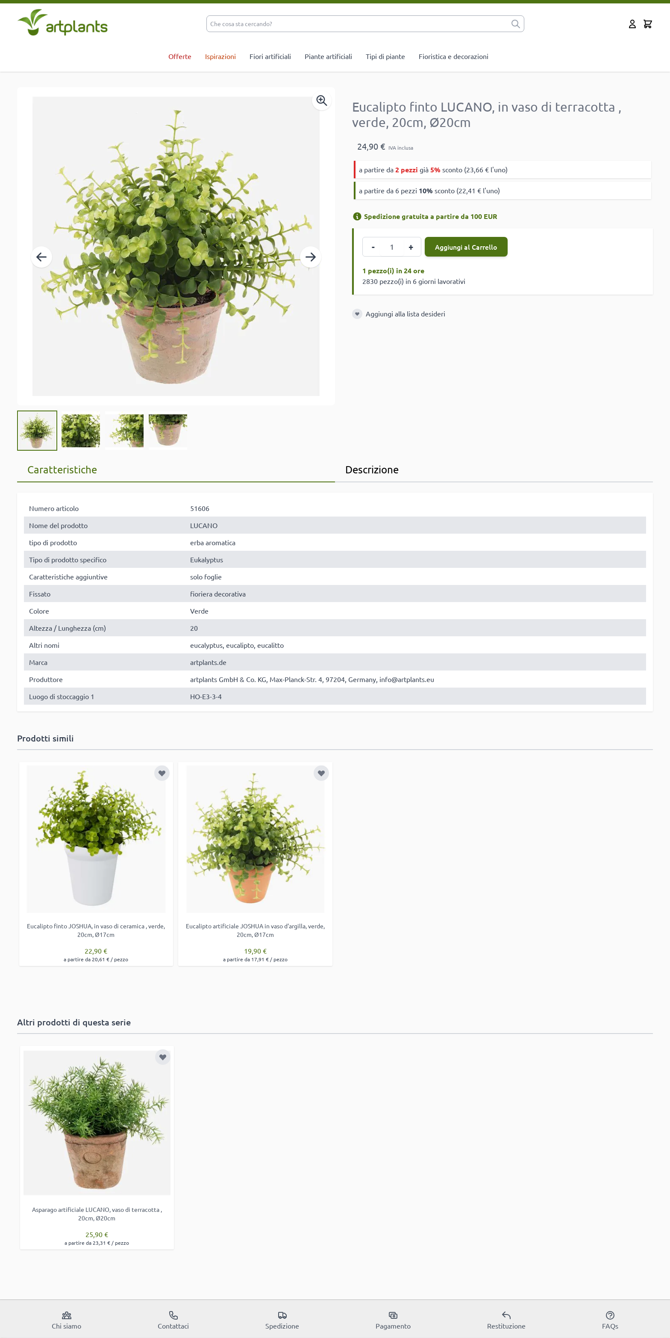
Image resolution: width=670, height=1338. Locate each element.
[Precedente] (41, 257)
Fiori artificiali (270, 56)
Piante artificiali (328, 56)
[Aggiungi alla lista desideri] (357, 314)
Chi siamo (66, 1319)
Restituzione (506, 1319)
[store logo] (62, 22)
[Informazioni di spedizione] (357, 216)
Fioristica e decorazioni (453, 56)
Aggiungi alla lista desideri (405, 313)
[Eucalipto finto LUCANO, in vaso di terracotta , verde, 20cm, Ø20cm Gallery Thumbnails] (102, 431)
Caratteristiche (62, 469)
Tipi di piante (385, 56)
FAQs (610, 1319)
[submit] (516, 23)
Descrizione (372, 469)
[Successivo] (310, 257)
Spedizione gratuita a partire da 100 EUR (424, 216)
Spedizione (282, 1319)
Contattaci (173, 1319)
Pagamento (393, 1319)
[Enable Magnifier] (322, 100)
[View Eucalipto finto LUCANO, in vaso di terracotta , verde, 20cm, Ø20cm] (37, 431)
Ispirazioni (220, 56)
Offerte (179, 56)
